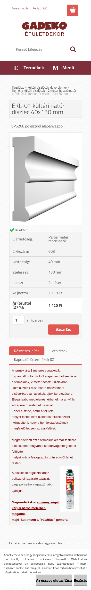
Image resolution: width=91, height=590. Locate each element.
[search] (72, 49)
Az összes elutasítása (54, 580)
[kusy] (19, 320)
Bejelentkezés (20, 8)
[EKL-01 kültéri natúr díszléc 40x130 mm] (45, 135)
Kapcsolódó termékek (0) (34, 359)
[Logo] (45, 28)
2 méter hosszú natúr (62, 90)
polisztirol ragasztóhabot (36, 484)
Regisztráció (40, 8)
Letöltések (58, 351)
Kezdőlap (18, 87)
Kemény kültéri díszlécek (28, 90)
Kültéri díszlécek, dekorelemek (47, 87)
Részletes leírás (27, 351)
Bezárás (80, 580)
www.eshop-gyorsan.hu (44, 543)
